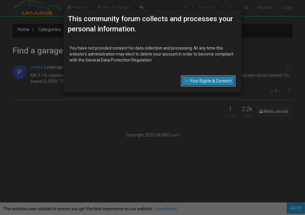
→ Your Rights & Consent (208, 76)
